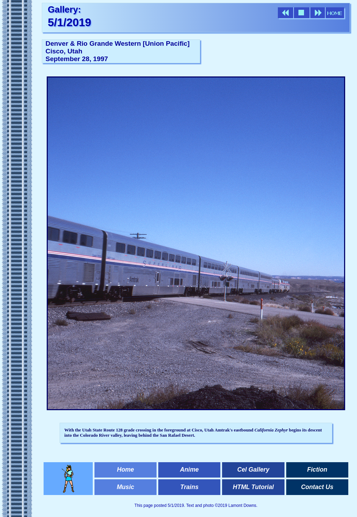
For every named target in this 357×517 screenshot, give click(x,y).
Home (125, 469)
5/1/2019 (69, 22)
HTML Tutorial (253, 486)
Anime (189, 469)
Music (125, 486)
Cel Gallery (253, 469)
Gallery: (64, 9)
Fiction (317, 469)
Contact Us (317, 486)
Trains (189, 486)
